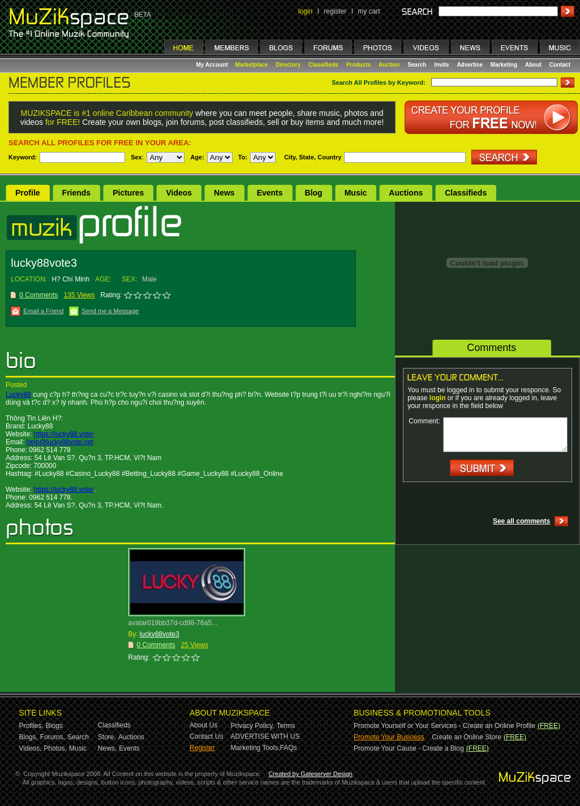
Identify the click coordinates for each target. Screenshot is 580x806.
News (224, 192)
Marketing (504, 65)
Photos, (55, 748)
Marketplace (251, 65)
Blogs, (28, 737)
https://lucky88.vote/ (64, 434)
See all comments (521, 521)
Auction (389, 65)
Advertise (470, 65)
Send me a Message (110, 310)
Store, (107, 737)
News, (107, 748)
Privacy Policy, (252, 726)
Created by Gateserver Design (310, 773)
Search (416, 65)
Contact (559, 65)
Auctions (406, 192)
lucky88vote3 (159, 634)
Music (356, 192)
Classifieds (323, 65)
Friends (76, 192)
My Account (213, 65)
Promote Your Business (389, 737)
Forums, (52, 737)
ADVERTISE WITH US (265, 736)
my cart (369, 11)
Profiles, (31, 726)
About (533, 65)
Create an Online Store (466, 737)
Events (270, 192)
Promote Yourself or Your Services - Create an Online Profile (444, 726)
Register (202, 748)
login (305, 11)
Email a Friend (43, 310)
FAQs (288, 748)
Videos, (30, 748)
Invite (441, 65)
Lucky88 (18, 394)
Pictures (128, 192)
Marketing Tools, (255, 748)
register (335, 11)
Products (358, 65)
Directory (288, 65)
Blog (314, 192)
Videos (179, 192)
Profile (27, 192)
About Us (203, 725)
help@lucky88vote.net (60, 442)
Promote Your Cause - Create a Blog (409, 748)
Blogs (54, 726)
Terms (286, 726)
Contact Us (206, 736)
